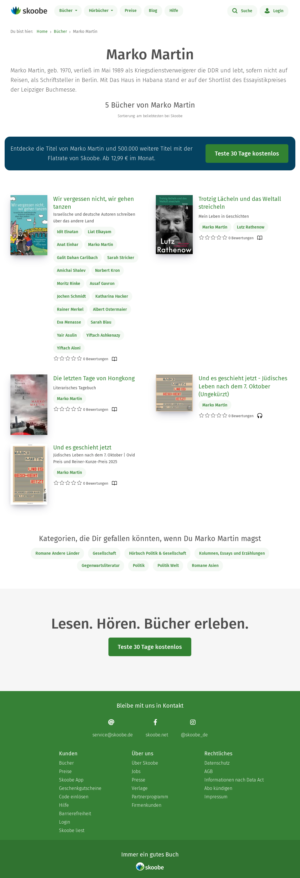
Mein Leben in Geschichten (224, 216)
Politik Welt (168, 565)
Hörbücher (99, 10)
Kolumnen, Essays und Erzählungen (232, 553)
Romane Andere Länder (57, 553)
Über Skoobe (145, 763)
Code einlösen (73, 797)
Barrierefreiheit (75, 813)
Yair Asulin (67, 335)
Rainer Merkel (70, 309)
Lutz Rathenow (250, 227)
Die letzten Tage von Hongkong (94, 378)
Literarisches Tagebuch (74, 388)
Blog (153, 10)
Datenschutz (217, 763)
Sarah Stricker (120, 257)
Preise (131, 10)
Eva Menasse (69, 322)
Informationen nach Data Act (234, 780)
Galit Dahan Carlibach (77, 257)
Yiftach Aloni (69, 348)
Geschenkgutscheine (80, 788)
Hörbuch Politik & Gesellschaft (157, 553)
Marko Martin (100, 244)
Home (42, 31)
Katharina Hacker (111, 296)
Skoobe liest (71, 830)
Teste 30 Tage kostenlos (247, 153)
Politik (138, 565)
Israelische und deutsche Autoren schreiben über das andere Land (94, 218)
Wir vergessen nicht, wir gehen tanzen (93, 202)
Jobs (136, 771)
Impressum (216, 797)
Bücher (66, 10)
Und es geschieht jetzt (82, 447)
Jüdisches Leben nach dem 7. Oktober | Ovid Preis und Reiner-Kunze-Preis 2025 (94, 458)
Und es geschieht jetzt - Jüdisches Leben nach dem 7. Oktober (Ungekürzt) (243, 386)
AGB (208, 771)
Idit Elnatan (67, 231)
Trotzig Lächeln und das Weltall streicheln (240, 202)
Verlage (140, 788)
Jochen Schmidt (71, 296)
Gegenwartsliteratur (101, 565)
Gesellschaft (104, 553)
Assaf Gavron (102, 283)
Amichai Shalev (71, 270)
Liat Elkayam (99, 231)
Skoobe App (71, 780)
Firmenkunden (146, 805)
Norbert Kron (107, 270)
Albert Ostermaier (110, 309)
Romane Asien (205, 565)
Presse (138, 780)
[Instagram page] (194, 728)
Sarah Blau (101, 322)
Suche (242, 10)
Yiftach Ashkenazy (103, 335)
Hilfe (173, 10)
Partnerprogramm (150, 797)
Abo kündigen (218, 788)
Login (274, 10)
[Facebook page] (157, 728)
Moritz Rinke (68, 283)
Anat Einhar (67, 244)
